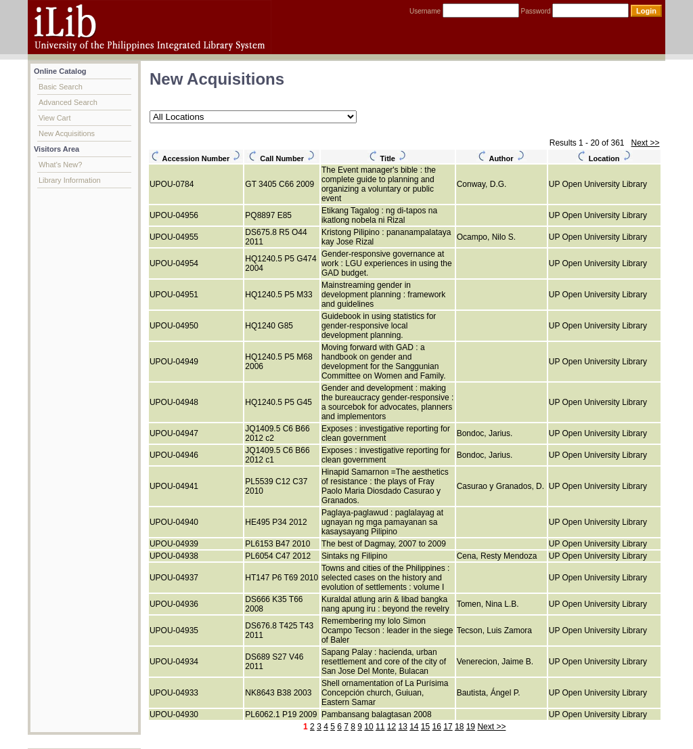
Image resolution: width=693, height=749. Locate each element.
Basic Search (61, 87)
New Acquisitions (67, 133)
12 (391, 726)
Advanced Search (68, 102)
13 (402, 726)
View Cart (54, 118)
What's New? (60, 164)
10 (368, 726)
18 (459, 726)
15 (425, 726)
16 (436, 726)
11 (380, 726)
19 (470, 726)
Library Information (70, 180)
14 (413, 726)
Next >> (645, 143)
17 (447, 726)
